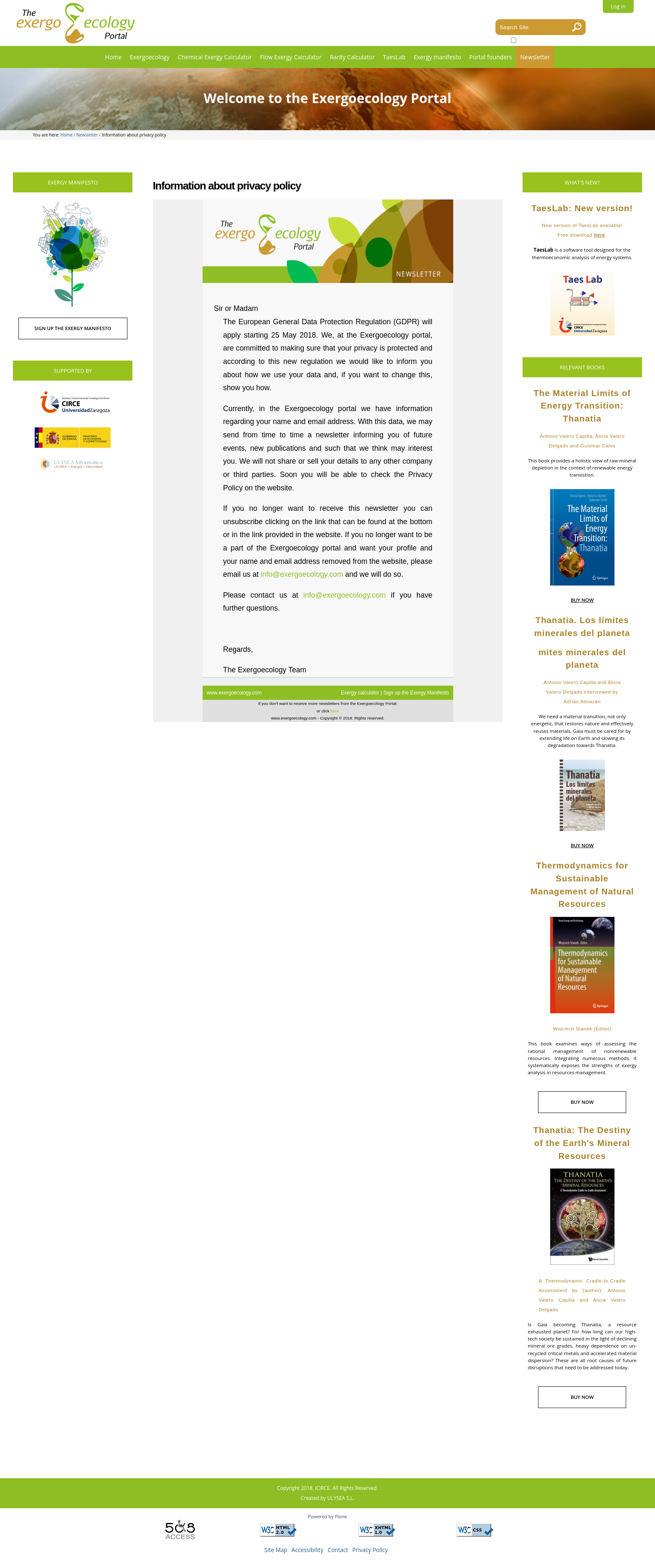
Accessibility (307, 1550)
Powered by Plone (327, 1516)
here (599, 234)
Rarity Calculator (352, 57)
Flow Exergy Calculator (290, 57)
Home (113, 57)
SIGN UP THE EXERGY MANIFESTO (72, 328)
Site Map (275, 1550)
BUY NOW (582, 600)
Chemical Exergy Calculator (214, 57)
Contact (338, 1550)
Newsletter (535, 57)
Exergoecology (150, 57)
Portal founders (490, 57)
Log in (618, 6)
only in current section (543, 40)
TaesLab (394, 57)
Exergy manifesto (437, 57)
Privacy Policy (370, 1550)
